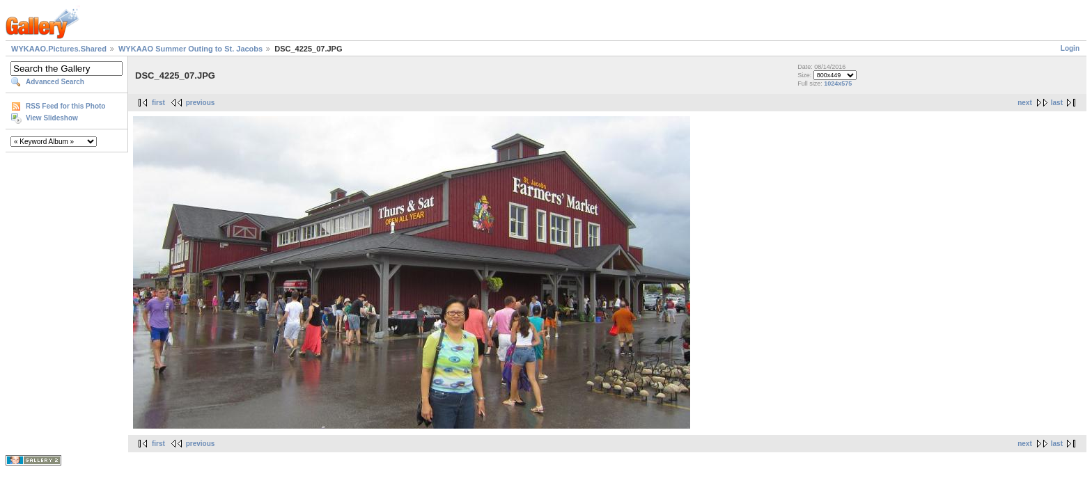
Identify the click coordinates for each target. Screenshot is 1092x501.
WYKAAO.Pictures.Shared (59, 49)
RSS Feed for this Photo (65, 106)
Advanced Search (55, 82)
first (158, 102)
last (1057, 102)
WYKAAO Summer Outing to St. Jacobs (190, 49)
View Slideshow (52, 118)
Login (1070, 48)
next (1024, 102)
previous (200, 102)
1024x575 (838, 83)
